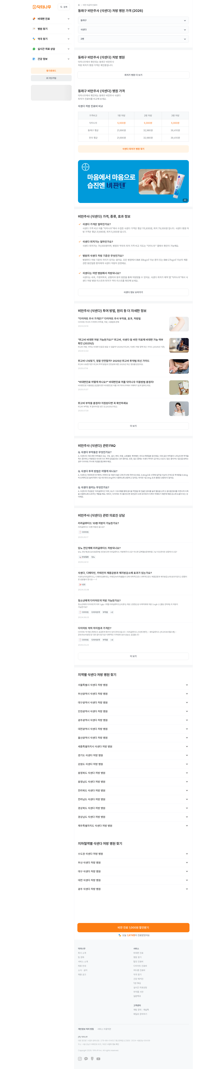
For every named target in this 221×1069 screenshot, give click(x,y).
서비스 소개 (83, 961)
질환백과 (137, 996)
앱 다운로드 (51, 70)
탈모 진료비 (138, 961)
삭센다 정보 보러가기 (133, 292)
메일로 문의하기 (140, 1014)
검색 (63, 7)
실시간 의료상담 (140, 987)
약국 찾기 (137, 974)
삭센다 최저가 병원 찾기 (133, 149)
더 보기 (133, 426)
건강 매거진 (138, 979)
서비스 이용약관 (104, 1029)
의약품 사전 (138, 992)
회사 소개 (82, 953)
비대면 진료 (138, 953)
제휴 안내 (82, 966)
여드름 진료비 (139, 970)
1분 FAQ (137, 983)
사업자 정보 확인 (113, 1044)
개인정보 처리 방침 (86, 1029)
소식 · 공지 (82, 970)
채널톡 (146, 1009)
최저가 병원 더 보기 (133, 75)
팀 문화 (81, 957)
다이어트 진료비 (140, 966)
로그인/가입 (51, 78)
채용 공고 (82, 974)
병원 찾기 (137, 957)
